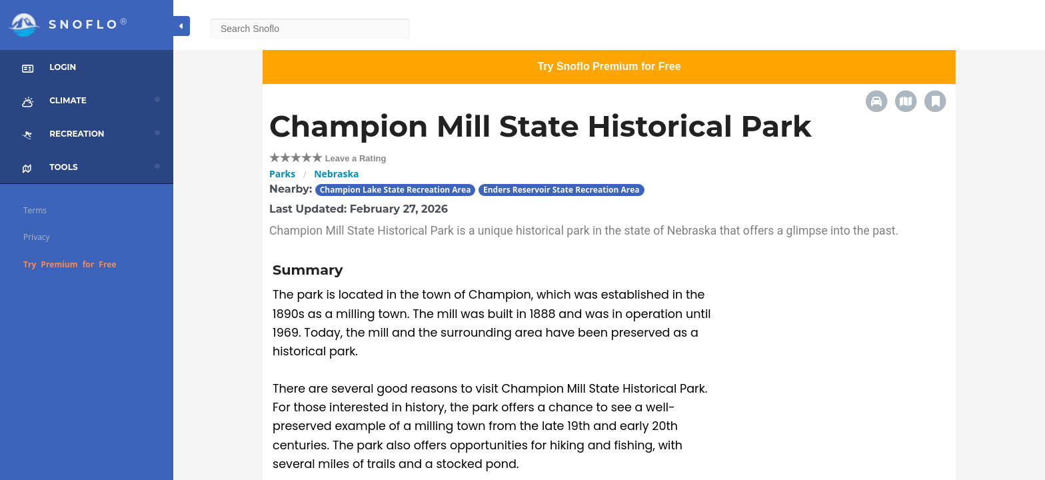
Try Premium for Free (70, 264)
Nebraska (336, 173)
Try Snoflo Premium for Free (608, 66)
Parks (282, 173)
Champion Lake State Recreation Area (395, 189)
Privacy (36, 237)
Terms (35, 210)
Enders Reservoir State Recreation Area (561, 189)
